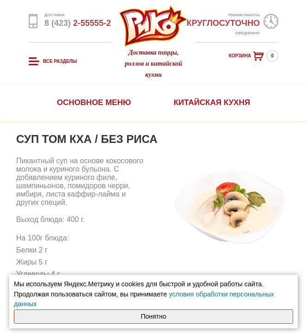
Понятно (153, 316)
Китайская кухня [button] (211, 102)
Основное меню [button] (94, 102)
